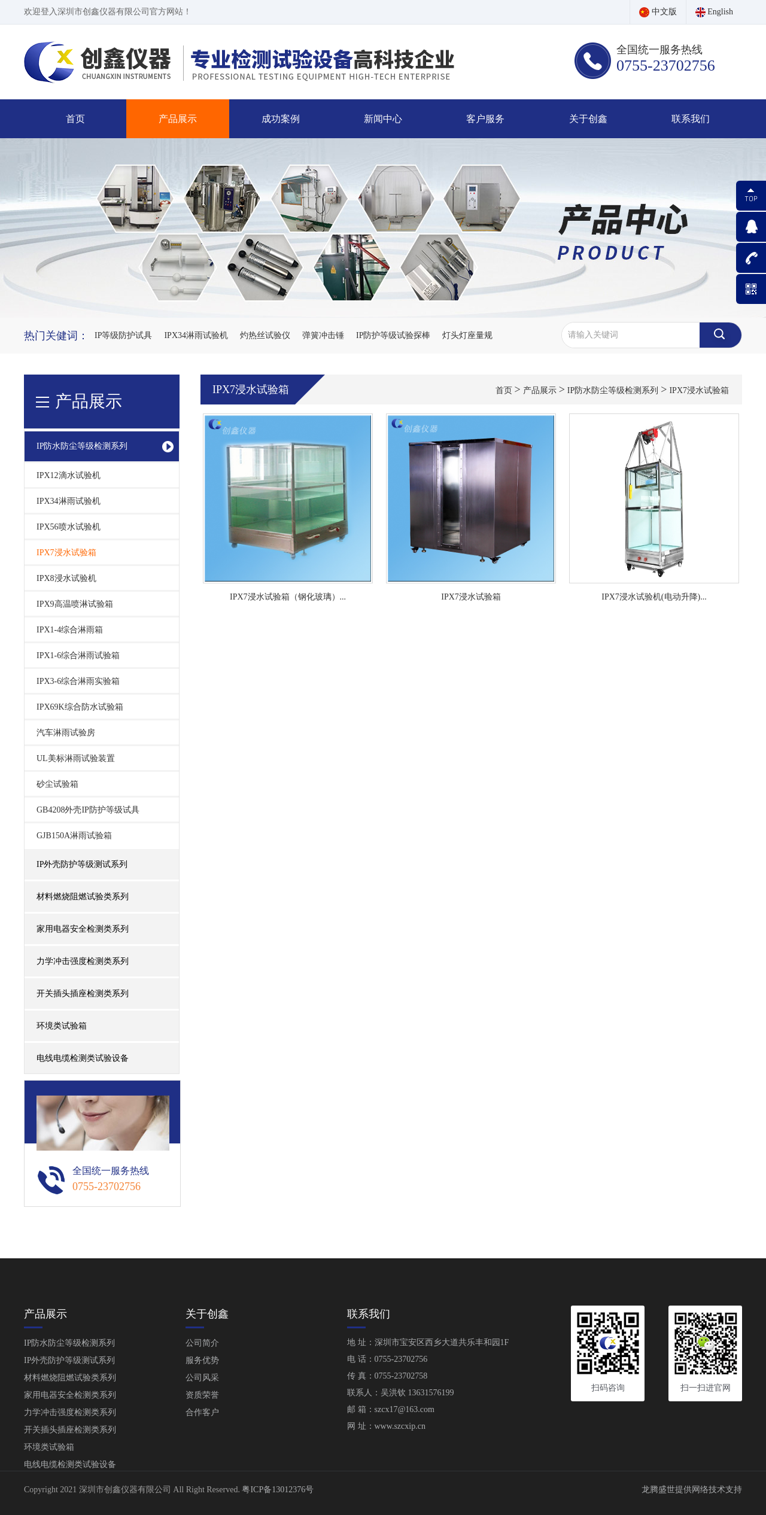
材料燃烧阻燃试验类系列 (70, 1377)
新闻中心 (383, 119)
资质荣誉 (202, 1395)
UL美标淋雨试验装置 (76, 758)
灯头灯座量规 (467, 335)
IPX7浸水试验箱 (66, 552)
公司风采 (202, 1377)
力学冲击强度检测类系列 (70, 1412)
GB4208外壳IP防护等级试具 (88, 809)
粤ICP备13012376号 (278, 1489)
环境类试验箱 (62, 1025)
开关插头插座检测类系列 (70, 1429)
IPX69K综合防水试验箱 (80, 706)
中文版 (658, 11)
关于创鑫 (588, 119)
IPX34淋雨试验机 (196, 335)
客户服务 (485, 119)
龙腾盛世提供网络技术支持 (692, 1489)
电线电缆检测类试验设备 (83, 1058)
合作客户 (202, 1412)
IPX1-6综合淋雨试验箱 (78, 655)
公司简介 (202, 1342)
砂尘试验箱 (57, 784)
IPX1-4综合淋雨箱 (70, 629)
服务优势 (202, 1360)
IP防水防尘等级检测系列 (612, 390)
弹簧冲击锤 (323, 335)
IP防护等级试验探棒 (393, 335)
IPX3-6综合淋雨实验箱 (78, 681)
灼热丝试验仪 (265, 335)
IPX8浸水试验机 (66, 578)
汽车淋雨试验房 (66, 732)
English (714, 11)
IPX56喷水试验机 (69, 526)
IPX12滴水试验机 (69, 475)
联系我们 (690, 119)
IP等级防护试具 (123, 335)
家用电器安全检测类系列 (70, 1395)
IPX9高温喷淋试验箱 (75, 604)
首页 (75, 119)
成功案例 (281, 119)
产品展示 (178, 119)
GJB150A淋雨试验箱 (74, 835)
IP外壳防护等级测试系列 (69, 1360)
